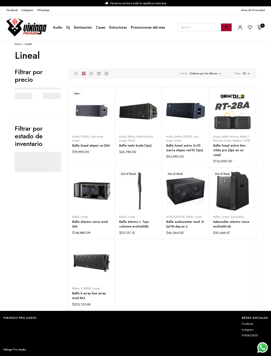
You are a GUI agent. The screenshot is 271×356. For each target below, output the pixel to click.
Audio (57, 27)
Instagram (247, 330)
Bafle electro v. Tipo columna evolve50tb (134, 224)
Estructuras (118, 27)
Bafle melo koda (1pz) (135, 145)
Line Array (97, 136)
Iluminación (83, 27)
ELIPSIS (85, 136)
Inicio (18, 44)
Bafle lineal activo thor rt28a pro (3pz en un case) (229, 150)
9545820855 (250, 335)
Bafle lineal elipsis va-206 (91, 145)
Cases (100, 27)
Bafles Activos (145, 136)
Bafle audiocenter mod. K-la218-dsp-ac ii (185, 224)
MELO (131, 141)
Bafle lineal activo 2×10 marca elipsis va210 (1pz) (184, 147)
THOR (246, 141)
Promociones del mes (148, 27)
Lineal (75, 141)
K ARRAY (86, 288)
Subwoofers (237, 217)
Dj (68, 27)
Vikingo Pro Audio (14, 350)
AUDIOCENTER (175, 217)
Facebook (247, 324)
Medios (237, 141)
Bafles (131, 136)
